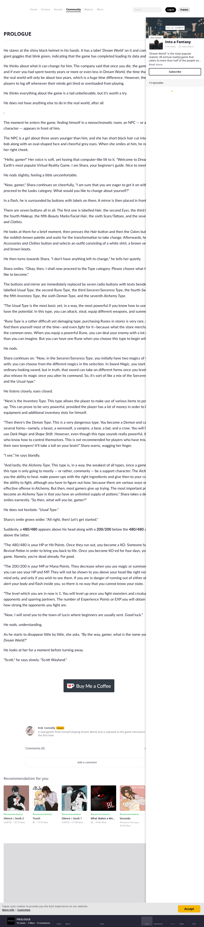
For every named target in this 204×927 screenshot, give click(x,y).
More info (8, 910)
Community (73, 9)
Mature (88, 9)
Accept (189, 909)
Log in (171, 9)
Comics (45, 9)
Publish (184, 9)
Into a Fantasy (178, 41)
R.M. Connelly (46, 727)
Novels (58, 9)
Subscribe (175, 71)
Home (33, 9)
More (101, 9)
